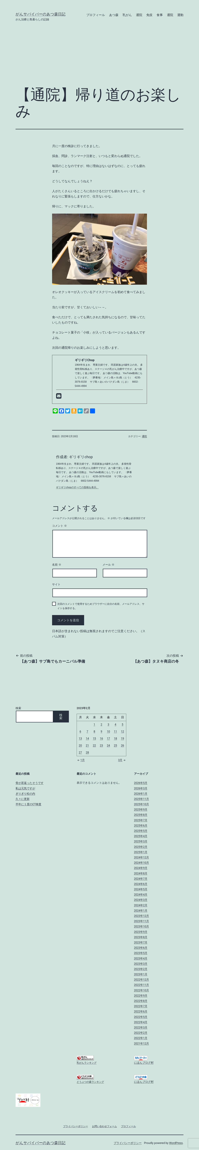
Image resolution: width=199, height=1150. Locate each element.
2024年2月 (141, 905)
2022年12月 (141, 979)
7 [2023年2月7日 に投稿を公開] (87, 731)
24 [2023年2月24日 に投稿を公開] (108, 745)
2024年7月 (141, 878)
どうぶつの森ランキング (90, 1081)
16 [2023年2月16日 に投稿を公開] (101, 738)
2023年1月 (141, 974)
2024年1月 (141, 910)
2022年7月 (141, 1006)
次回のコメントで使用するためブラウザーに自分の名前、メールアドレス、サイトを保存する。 (100, 606)
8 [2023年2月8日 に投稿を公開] (94, 731)
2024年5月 (141, 889)
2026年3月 (141, 788)
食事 (160, 15)
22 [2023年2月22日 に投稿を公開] (94, 745)
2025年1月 (141, 852)
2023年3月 (141, 963)
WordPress (176, 1143)
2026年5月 (141, 782)
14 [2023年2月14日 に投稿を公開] (87, 738)
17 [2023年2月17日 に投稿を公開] (108, 738)
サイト (56, 584)
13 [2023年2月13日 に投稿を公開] (80, 738)
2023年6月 (141, 947)
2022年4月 (141, 1022)
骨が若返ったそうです (30, 782)
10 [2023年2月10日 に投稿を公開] (108, 731)
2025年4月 (141, 836)
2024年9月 (141, 868)
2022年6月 (141, 1011)
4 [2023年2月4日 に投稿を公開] (115, 724)
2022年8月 (141, 1000)
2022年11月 (141, 984)
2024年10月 (141, 862)
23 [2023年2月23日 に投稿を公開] (101, 745)
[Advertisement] (99, 58)
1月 (81, 760)
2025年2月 (141, 846)
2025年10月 (141, 804)
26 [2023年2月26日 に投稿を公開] (122, 745)
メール (108, 564)
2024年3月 (141, 899)
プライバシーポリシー (128, 1143)
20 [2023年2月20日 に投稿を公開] (80, 745)
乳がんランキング (87, 1062)
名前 (56, 564)
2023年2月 (141, 969)
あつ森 (113, 15)
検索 (18, 708)
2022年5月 (141, 1016)
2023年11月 (141, 921)
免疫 (149, 15)
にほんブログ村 (144, 1062)
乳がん (127, 15)
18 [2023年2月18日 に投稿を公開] (115, 738)
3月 (122, 760)
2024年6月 (141, 884)
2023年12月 (141, 915)
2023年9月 (141, 931)
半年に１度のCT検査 (28, 804)
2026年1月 (141, 793)
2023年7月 (141, 942)
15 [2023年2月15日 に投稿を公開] (94, 738)
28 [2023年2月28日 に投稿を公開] (87, 752)
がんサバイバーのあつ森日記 (40, 14)
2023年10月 (141, 926)
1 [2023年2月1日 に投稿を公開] (94, 724)
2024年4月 (141, 894)
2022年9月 (141, 995)
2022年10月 (141, 990)
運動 (180, 15)
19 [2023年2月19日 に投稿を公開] (122, 738)
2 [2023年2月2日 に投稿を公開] (101, 724)
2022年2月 (141, 1032)
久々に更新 (23, 799)
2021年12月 (141, 1043)
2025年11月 (141, 799)
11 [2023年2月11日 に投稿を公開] (115, 731)
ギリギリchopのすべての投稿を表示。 (77, 487)
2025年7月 (141, 820)
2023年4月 (141, 958)
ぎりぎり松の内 (25, 793)
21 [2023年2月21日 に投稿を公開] (87, 745)
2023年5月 (141, 953)
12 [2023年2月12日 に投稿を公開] (122, 731)
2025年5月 (141, 830)
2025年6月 (141, 825)
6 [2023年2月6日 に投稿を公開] (80, 731)
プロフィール (95, 15)
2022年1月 (141, 1038)
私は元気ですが (25, 788)
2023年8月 (141, 937)
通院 (139, 15)
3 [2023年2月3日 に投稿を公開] (108, 724)
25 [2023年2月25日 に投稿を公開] (115, 745)
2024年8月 (141, 873)
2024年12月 (141, 857)
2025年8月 (141, 814)
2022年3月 (141, 1027)
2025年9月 (141, 809)
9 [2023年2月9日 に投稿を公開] (101, 731)
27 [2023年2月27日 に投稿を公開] (80, 752)
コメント (59, 525)
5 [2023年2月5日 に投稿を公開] (122, 724)
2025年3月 (141, 841)
